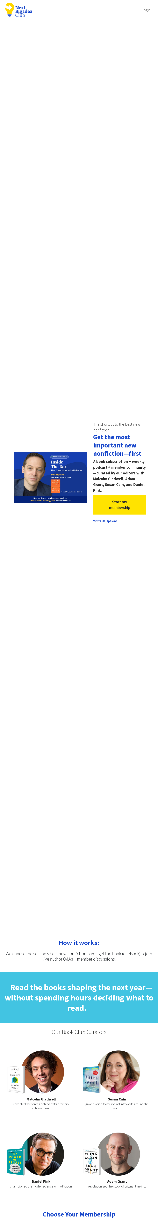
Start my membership (119, 504)
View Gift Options (105, 521)
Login (146, 10)
